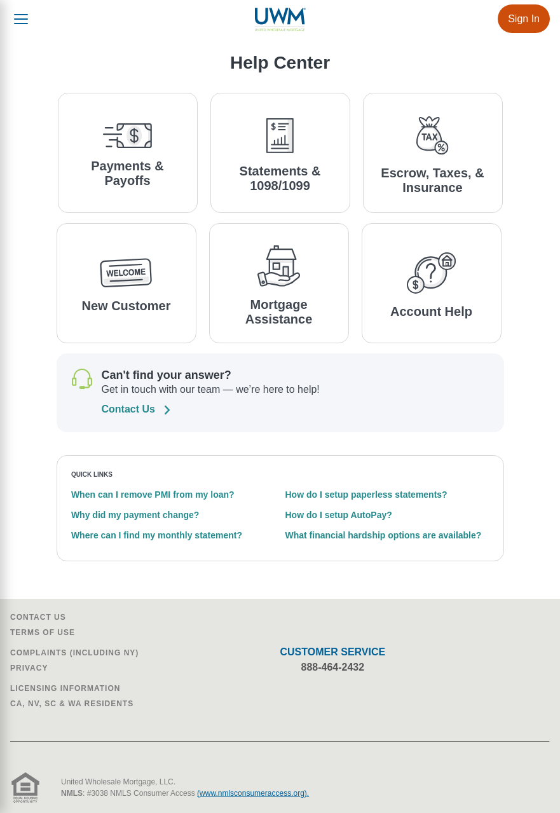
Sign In (524, 18)
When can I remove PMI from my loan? (153, 494)
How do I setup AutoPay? (338, 515)
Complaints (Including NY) (74, 652)
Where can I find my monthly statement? (156, 535)
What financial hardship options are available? (383, 535)
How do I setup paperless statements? (366, 494)
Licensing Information (65, 688)
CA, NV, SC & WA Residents (71, 703)
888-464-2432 (333, 667)
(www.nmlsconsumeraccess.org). (253, 793)
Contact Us (38, 617)
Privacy (29, 668)
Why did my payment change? (135, 515)
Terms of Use (42, 632)
